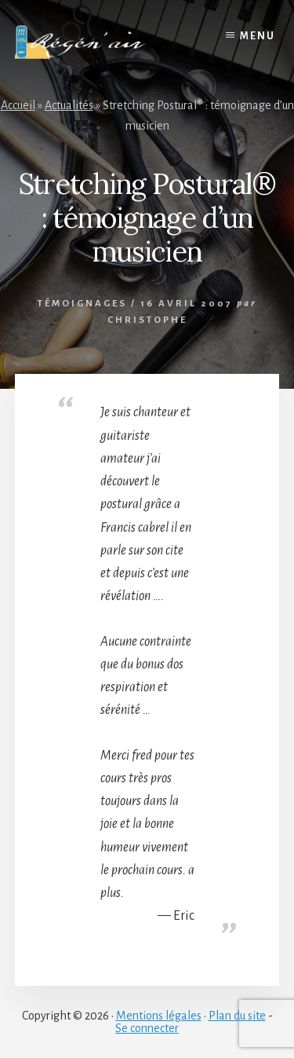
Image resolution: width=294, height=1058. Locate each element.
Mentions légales (158, 1015)
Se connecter (147, 1028)
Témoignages (82, 303)
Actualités (69, 105)
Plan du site (237, 1015)
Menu (257, 36)
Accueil (18, 105)
